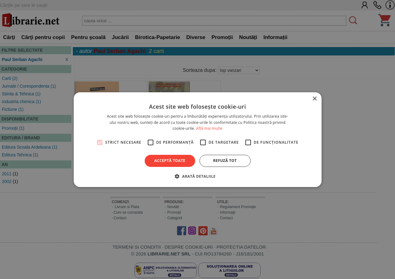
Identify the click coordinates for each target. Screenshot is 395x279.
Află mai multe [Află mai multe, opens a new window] (209, 128)
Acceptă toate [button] (169, 160)
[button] (197, 176)
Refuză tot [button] (225, 160)
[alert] (197, 139)
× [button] (314, 98)
